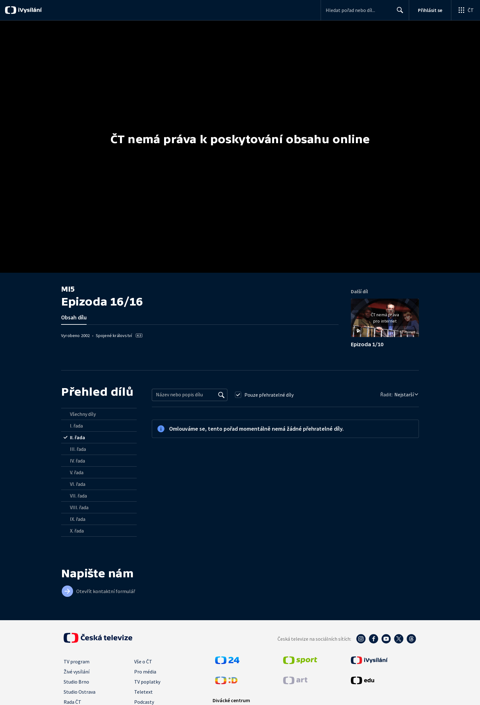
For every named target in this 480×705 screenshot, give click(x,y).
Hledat (398, 12)
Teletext (143, 692)
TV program (76, 661)
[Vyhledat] (221, 394)
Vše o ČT (143, 661)
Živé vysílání (76, 671)
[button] (385, 320)
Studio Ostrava (79, 692)
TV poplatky (147, 682)
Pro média (145, 671)
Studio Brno (76, 682)
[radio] (99, 414)
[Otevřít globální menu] (465, 10)
